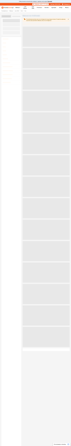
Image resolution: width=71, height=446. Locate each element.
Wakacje (11, 10)
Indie (22, 10)
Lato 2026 (33, 7)
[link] (26, 8)
